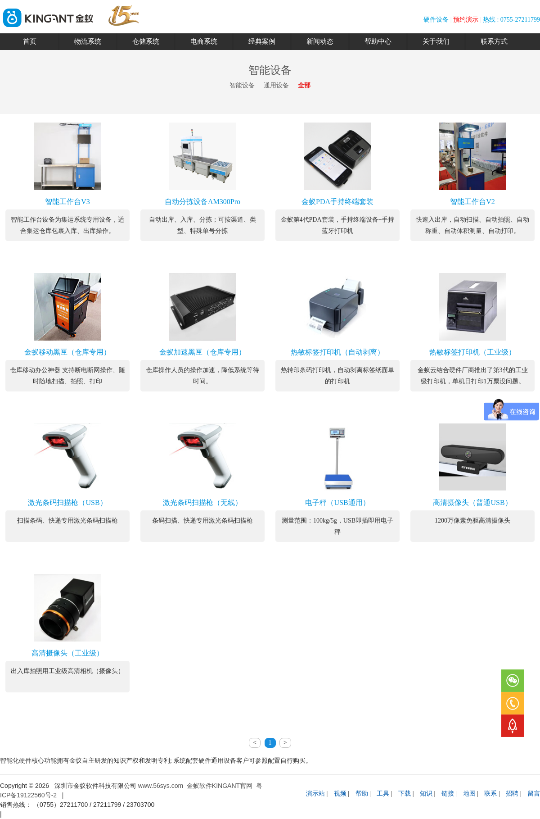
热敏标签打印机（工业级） (472, 352)
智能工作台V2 (472, 201)
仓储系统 (145, 41)
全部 (304, 85)
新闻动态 (319, 41)
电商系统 (203, 41)
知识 (426, 793)
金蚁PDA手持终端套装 (338, 201)
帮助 (362, 793)
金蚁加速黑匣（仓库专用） (202, 352)
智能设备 (242, 85)
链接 (447, 793)
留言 (533, 793)
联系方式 (494, 41)
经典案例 (261, 41)
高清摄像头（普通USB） (472, 502)
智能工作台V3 (67, 201)
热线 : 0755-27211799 (511, 19)
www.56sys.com (160, 785)
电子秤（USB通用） (337, 502)
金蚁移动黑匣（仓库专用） (67, 352)
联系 (490, 793)
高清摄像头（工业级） (68, 653)
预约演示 (465, 19)
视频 (340, 793)
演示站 (315, 793)
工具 (383, 793)
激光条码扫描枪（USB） (67, 502)
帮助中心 (378, 41)
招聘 (512, 793)
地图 (469, 793)
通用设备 (276, 85)
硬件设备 (436, 19)
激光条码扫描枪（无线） (202, 502)
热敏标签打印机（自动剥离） (337, 352)
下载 (404, 793)
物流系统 (87, 41)
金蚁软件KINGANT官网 (219, 785)
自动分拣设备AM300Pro (202, 201)
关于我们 (436, 41)
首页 (29, 41)
